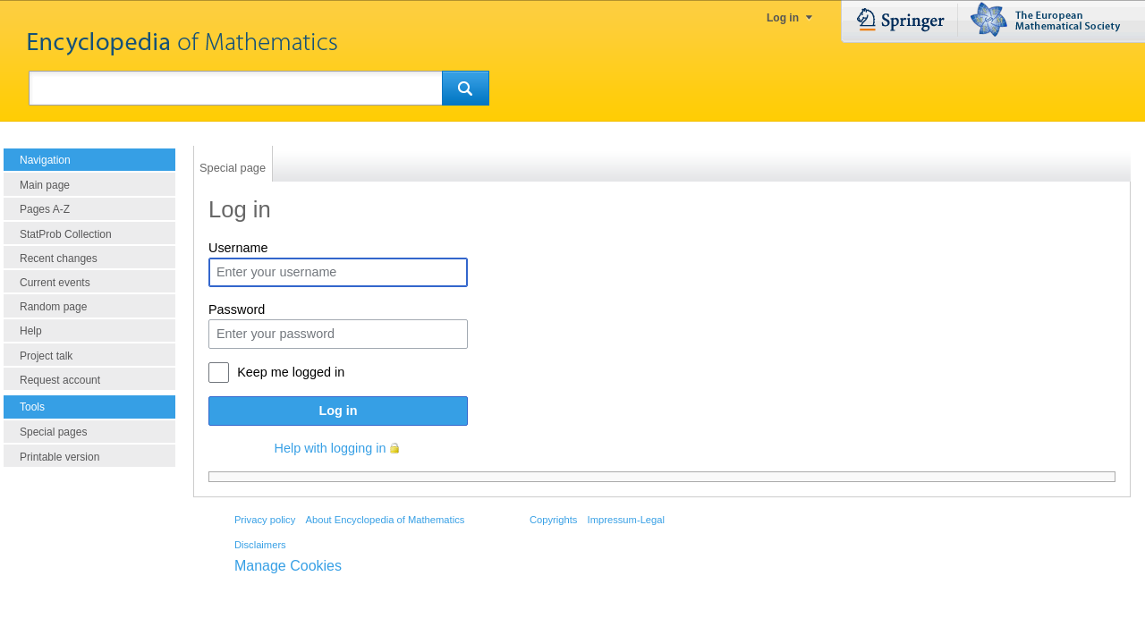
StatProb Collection (66, 234)
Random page (53, 307)
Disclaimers (260, 544)
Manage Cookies (288, 565)
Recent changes (59, 258)
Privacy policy (264, 519)
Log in (783, 18)
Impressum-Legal (626, 519)
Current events (55, 282)
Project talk (46, 356)
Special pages (53, 432)
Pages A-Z (45, 209)
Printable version (59, 457)
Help (31, 331)
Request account (60, 380)
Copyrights (553, 519)
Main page (45, 185)
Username (237, 248)
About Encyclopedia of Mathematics (384, 519)
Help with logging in (330, 448)
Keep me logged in (290, 372)
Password (236, 309)
